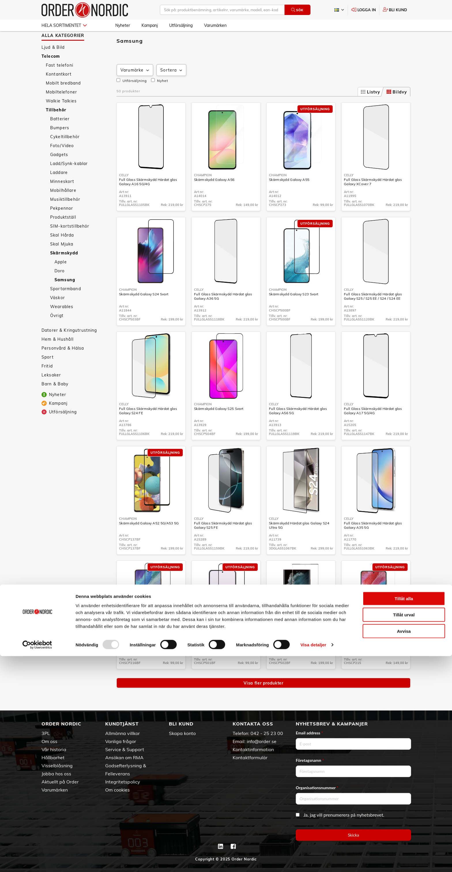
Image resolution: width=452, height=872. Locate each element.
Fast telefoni (59, 82)
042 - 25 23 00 (267, 733)
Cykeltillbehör (65, 153)
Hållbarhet (53, 757)
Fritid (47, 382)
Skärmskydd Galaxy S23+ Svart (219, 654)
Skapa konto (182, 733)
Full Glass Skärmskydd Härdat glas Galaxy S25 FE (223, 542)
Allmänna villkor (122, 733)
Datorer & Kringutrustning (69, 347)
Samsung (64, 296)
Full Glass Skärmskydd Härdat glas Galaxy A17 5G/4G (373, 427)
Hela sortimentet (64, 25)
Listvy (371, 108)
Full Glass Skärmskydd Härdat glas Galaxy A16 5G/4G (148, 198)
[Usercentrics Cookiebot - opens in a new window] (37, 860)
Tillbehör (56, 126)
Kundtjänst (122, 724)
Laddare (59, 189)
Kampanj (150, 25)
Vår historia (54, 749)
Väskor (57, 314)
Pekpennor (61, 225)
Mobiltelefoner (61, 108)
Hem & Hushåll (58, 356)
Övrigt (56, 332)
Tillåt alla (404, 814)
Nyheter (122, 25)
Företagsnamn (310, 760)
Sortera (171, 87)
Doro (59, 287)
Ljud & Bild (53, 64)
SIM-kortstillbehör (69, 242)
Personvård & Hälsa (63, 364)
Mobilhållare (63, 207)
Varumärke (135, 87)
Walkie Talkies (61, 117)
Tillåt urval (404, 830)
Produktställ (63, 234)
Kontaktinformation (253, 749)
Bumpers (59, 144)
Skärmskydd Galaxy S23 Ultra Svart (298, 654)
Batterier (59, 135)
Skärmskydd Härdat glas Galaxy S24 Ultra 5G (299, 542)
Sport (48, 373)
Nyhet (159, 97)
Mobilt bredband (63, 99)
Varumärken (215, 25)
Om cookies (117, 790)
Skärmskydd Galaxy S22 (364, 654)
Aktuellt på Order (60, 782)
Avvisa (404, 846)
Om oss (49, 741)
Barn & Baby (55, 400)
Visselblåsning (57, 765)
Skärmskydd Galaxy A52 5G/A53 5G (149, 540)
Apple (60, 278)
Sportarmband (65, 305)
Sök (297, 10)
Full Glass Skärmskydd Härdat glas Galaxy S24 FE (148, 427)
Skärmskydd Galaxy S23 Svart (293, 311)
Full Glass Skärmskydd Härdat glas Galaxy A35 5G (373, 542)
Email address (309, 732)
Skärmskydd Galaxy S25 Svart (218, 425)
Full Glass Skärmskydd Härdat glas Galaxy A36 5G (223, 313)
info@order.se (261, 741)
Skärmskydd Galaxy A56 (214, 196)
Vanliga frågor (120, 741)
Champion (203, 192)
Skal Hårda (62, 251)
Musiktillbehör (65, 216)
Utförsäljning (181, 25)
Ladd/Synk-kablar (69, 180)
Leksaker (51, 391)
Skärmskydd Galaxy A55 (289, 196)
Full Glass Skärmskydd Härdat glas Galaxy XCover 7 (373, 198)
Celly (124, 192)
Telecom (51, 73)
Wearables (61, 323)
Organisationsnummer (317, 787)
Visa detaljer (313, 860)
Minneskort (62, 198)
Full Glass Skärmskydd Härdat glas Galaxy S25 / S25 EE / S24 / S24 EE (373, 313)
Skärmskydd (64, 269)
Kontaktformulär (250, 757)
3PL (46, 733)
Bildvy (397, 108)
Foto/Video (62, 162)
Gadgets (59, 171)
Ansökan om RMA (124, 757)
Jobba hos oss (56, 774)
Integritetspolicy (122, 782)
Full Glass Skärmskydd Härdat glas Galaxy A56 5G (298, 427)
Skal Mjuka (61, 260)
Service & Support (124, 749)
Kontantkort (59, 90)
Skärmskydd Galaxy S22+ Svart (144, 654)
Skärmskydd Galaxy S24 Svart (143, 311)
